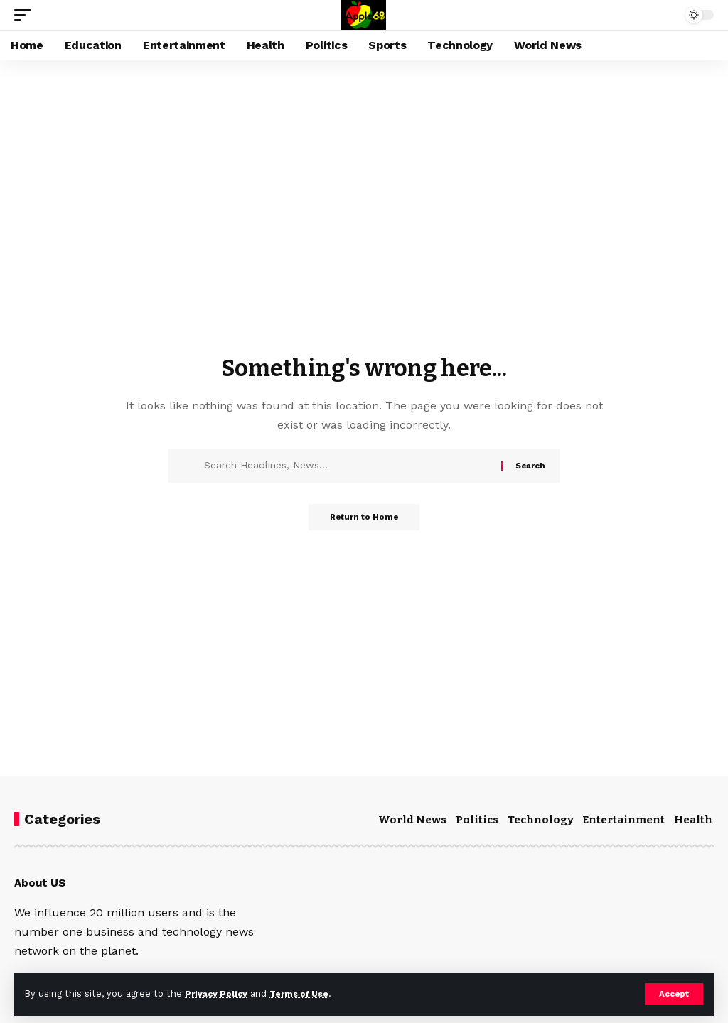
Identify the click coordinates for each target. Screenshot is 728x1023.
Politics (477, 819)
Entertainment (623, 819)
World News (412, 819)
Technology (541, 819)
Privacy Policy (218, 993)
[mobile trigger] (26, 15)
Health (693, 819)
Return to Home (364, 518)
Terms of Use (306, 993)
